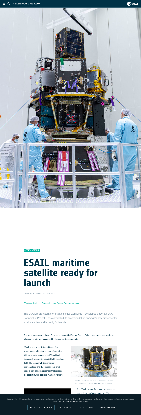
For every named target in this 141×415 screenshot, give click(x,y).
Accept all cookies (41, 407)
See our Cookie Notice (107, 407)
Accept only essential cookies (78, 407)
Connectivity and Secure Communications (60, 303)
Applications (34, 303)
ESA (26, 303)
